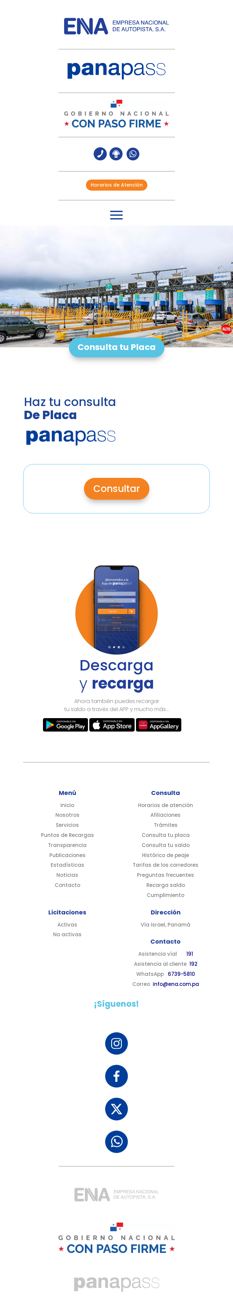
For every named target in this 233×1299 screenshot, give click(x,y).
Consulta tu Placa (117, 347)
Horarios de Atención (117, 185)
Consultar (116, 488)
